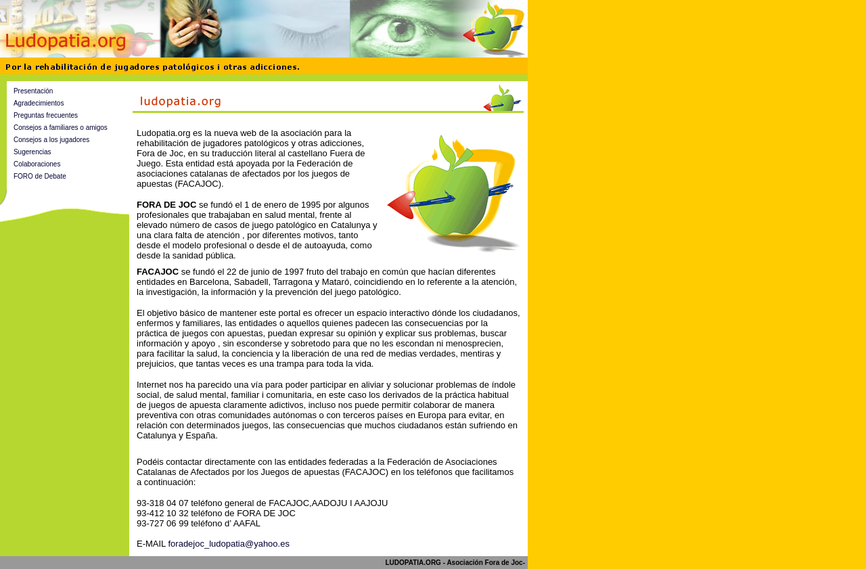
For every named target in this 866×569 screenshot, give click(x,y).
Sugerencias (32, 152)
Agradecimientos (39, 103)
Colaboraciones (37, 164)
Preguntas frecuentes (46, 115)
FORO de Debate (40, 176)
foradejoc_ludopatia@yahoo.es (228, 544)
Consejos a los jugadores (51, 139)
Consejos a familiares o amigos (61, 127)
